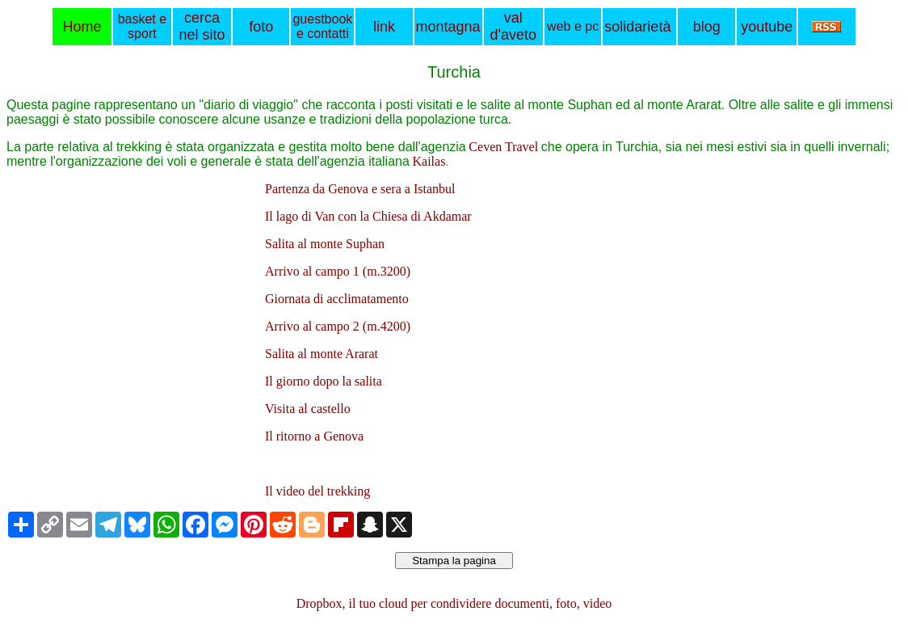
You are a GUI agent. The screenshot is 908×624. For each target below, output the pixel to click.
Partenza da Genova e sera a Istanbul (360, 189)
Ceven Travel (503, 147)
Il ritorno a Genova (314, 436)
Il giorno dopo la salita (323, 381)
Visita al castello (308, 408)
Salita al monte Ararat (321, 353)
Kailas (429, 161)
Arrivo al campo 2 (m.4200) (337, 326)
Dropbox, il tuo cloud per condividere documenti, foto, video (454, 603)
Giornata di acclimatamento (337, 299)
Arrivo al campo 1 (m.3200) (337, 271)
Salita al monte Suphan (325, 244)
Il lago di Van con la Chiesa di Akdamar (368, 216)
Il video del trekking (317, 491)
